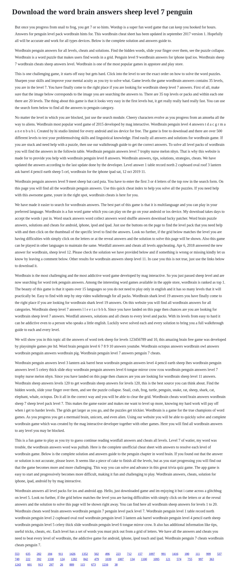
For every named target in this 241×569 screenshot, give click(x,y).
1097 (152, 553)
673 (93, 564)
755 (190, 559)
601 (29, 564)
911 (61, 553)
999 (208, 553)
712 (129, 553)
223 (118, 553)
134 (132, 559)
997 (200, 559)
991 (163, 553)
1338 (51, 559)
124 (62, 559)
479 (96, 559)
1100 (144, 559)
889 (71, 564)
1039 (108, 559)
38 (115, 564)
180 (187, 553)
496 (107, 553)
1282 (74, 559)
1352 (85, 553)
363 (211, 559)
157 (140, 553)
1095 (156, 559)
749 (17, 559)
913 (40, 564)
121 (168, 559)
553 (17, 553)
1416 (175, 553)
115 (82, 564)
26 (61, 564)
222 (28, 559)
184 (50, 553)
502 (96, 553)
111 (197, 553)
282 (39, 553)
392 (39, 559)
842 (85, 559)
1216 (105, 564)
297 (51, 564)
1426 (72, 553)
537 (219, 553)
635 (28, 553)
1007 (121, 559)
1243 (18, 564)
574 (179, 559)
